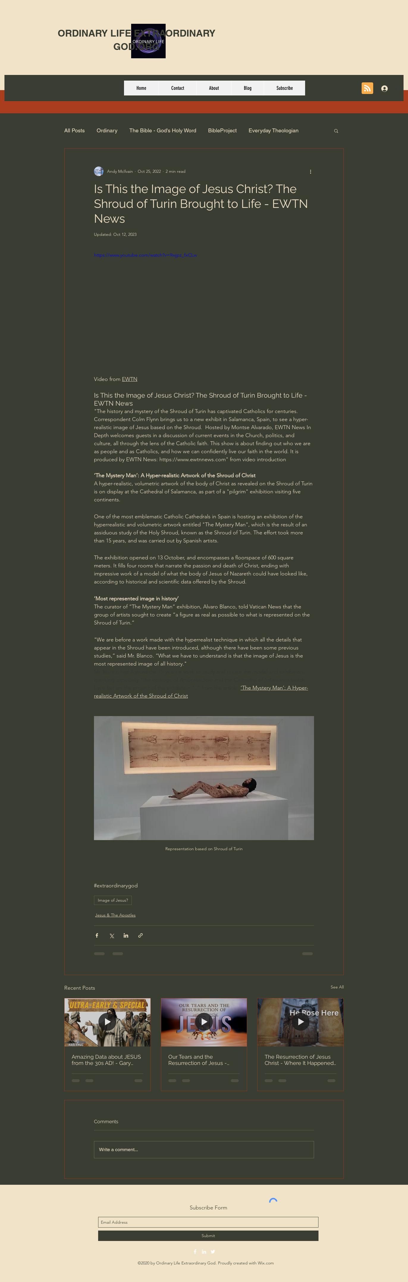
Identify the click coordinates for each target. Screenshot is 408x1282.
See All (337, 987)
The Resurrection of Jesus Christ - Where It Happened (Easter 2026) (299, 1060)
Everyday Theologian (274, 130)
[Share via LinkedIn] (126, 935)
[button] (336, 130)
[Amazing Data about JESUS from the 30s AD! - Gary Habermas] (107, 1022)
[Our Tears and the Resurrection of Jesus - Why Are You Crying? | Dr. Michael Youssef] (204, 1022)
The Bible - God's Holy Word (162, 130)
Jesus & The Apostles (115, 915)
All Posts (74, 130)
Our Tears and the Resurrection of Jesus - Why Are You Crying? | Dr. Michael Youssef (199, 1060)
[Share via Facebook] (97, 935)
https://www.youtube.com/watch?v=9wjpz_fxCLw (145, 255)
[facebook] (195, 1252)
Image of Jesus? (113, 900)
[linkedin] (204, 1252)
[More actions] (310, 171)
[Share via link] (140, 935)
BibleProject (222, 130)
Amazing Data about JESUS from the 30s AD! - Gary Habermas (106, 1060)
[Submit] (208, 1236)
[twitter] (213, 1252)
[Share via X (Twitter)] (111, 935)
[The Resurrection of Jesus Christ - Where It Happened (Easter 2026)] (300, 1022)
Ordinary (107, 130)
